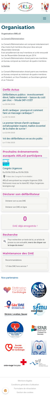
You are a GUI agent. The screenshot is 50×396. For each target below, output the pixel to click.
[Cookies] (5, 391)
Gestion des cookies (25, 392)
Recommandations (13, 260)
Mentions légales (25, 381)
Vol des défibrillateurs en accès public (23, 138)
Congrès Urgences (12, 168)
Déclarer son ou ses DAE (15, 201)
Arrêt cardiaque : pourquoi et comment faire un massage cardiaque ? (23, 111)
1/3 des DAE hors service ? (16, 266)
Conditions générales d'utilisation (25, 385)
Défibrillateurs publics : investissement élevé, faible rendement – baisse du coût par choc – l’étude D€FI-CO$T (24, 97)
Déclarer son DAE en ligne (16, 207)
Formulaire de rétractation (25, 388)
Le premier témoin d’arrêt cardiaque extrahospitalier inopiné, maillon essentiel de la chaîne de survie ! (24, 126)
